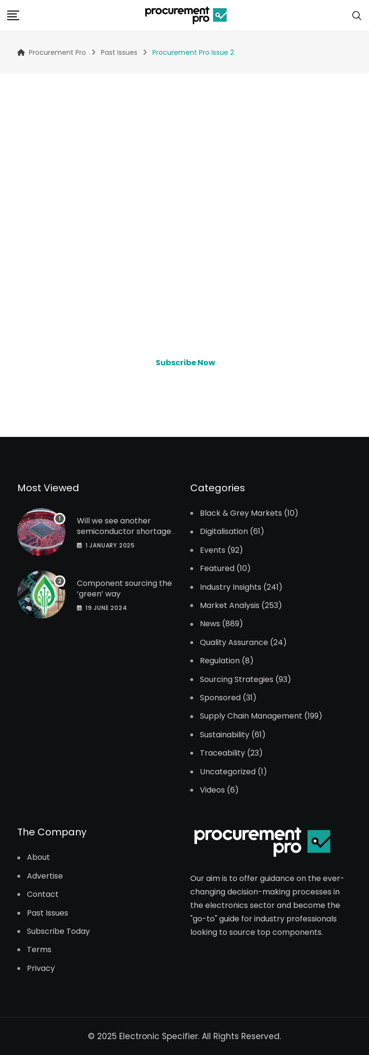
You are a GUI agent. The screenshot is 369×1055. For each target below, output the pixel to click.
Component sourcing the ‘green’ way (124, 588)
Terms (39, 949)
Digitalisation (224, 531)
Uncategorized (228, 772)
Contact (43, 894)
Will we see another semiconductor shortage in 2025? (124, 531)
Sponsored (220, 698)
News (210, 624)
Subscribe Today (58, 931)
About (38, 857)
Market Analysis (229, 605)
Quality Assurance (234, 642)
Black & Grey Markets (241, 513)
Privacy (41, 968)
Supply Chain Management (251, 716)
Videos (212, 790)
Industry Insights (230, 587)
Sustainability (224, 735)
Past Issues (47, 913)
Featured (217, 568)
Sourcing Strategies (236, 679)
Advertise (45, 876)
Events (212, 550)
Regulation (220, 661)
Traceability (222, 753)
